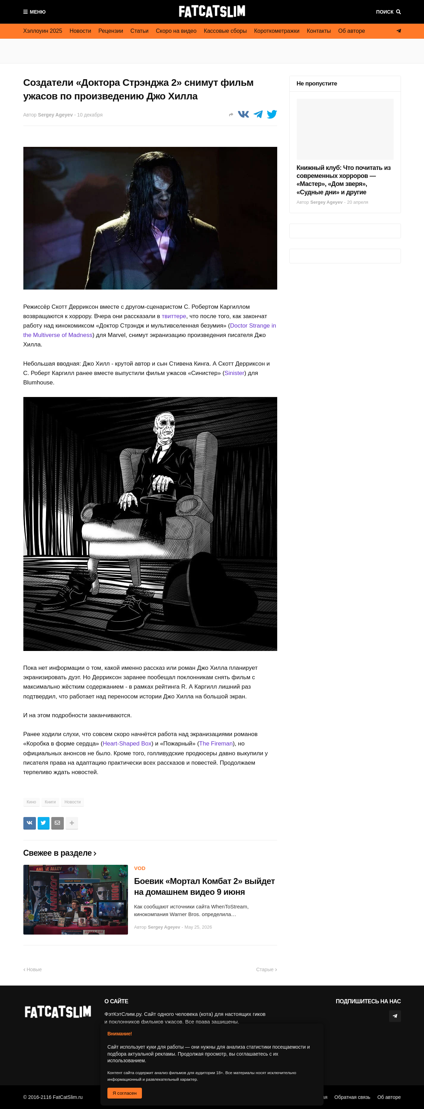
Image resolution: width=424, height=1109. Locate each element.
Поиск (385, 12)
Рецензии (110, 31)
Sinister (234, 373)
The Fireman (216, 743)
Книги (50, 802)
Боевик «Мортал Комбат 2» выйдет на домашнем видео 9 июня (204, 886)
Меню (38, 12)
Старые (265, 969)
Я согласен (125, 1093)
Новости (80, 31)
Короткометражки (277, 31)
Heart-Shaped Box (127, 743)
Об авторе (351, 31)
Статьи (139, 31)
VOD (140, 868)
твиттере (174, 316)
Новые (34, 969)
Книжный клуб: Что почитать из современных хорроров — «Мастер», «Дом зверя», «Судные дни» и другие (344, 180)
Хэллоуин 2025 (42, 31)
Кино (31, 802)
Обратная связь (352, 1097)
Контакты (319, 31)
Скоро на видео (176, 31)
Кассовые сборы (225, 31)
